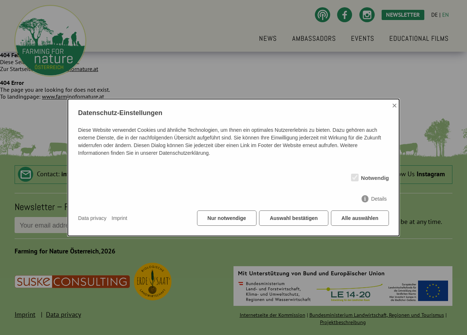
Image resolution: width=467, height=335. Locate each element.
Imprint (119, 218)
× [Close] (394, 105)
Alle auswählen (359, 218)
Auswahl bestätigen (293, 218)
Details (379, 199)
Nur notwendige (227, 218)
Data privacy (92, 218)
